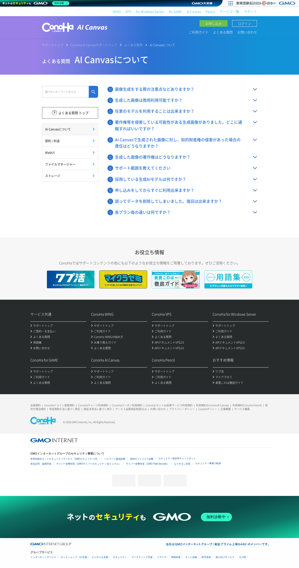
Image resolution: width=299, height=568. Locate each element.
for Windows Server (150, 11)
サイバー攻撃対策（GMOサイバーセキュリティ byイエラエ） (88, 463)
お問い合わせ (247, 32)
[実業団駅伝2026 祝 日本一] (266, 3)
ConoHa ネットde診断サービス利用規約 (169, 405)
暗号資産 (206, 557)
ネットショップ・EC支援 (74, 557)
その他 (242, 557)
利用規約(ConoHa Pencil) (247, 405)
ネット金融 (191, 557)
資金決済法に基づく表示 (98, 409)
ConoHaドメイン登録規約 (59, 405)
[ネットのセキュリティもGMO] (36, 3)
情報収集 (176, 557)
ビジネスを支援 (100, 557)
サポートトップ (52, 45)
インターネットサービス (43, 557)
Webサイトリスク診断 (141, 459)
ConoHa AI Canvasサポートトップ (94, 45)
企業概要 (226, 409)
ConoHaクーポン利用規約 (127, 405)
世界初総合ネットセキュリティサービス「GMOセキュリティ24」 (64, 459)
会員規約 (35, 405)
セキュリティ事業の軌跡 (208, 463)
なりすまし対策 (182, 463)
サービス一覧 (229, 11)
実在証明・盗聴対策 (40, 463)
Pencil (210, 11)
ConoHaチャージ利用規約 (93, 405)
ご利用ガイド (198, 32)
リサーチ (162, 557)
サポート (250, 11)
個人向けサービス (225, 557)
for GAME (175, 11)
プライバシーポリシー (182, 409)
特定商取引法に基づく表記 (64, 409)
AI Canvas (194, 11)
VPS (128, 11)
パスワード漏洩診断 (114, 459)
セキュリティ (120, 557)
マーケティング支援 (142, 557)
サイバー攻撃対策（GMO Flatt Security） (147, 463)
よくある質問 (223, 32)
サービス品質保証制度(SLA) (131, 409)
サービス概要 (242, 409)
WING (117, 11)
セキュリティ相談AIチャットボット (177, 458)
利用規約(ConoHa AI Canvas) (212, 405)
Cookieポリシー (207, 409)
